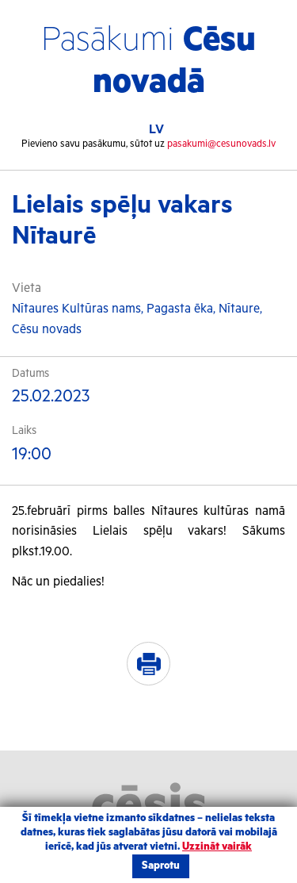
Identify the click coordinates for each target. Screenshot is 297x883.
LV (156, 129)
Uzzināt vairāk (217, 847)
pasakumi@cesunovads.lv (221, 144)
